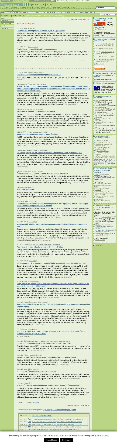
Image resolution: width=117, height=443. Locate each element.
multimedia (4, 28)
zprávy (3, 18)
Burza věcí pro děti (107, 48)
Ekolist (97, 119)
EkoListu (42, 416)
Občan (88, 1)
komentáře (4, 20)
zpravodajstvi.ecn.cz (32, 15)
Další (37, 402)
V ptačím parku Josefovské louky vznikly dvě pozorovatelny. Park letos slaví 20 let (57, 419)
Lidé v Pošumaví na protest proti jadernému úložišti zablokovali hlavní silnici (55, 429)
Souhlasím (66, 440)
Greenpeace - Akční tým (103, 183)
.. (31, 402)
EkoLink (97, 100)
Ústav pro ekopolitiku (102, 188)
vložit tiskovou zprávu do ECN (79, 19)
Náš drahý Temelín (102, 140)
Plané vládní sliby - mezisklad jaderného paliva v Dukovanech (105, 156)
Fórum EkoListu (100, 240)
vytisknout (97, 245)
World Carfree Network (102, 200)
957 (34, 402)
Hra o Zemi (98, 129)
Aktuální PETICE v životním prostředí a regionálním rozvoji (105, 75)
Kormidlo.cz (104, 104)
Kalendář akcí (61, 1)
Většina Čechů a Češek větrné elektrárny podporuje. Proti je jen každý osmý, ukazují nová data (52, 225)
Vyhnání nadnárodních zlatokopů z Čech (103, 148)
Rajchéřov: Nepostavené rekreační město (103, 144)
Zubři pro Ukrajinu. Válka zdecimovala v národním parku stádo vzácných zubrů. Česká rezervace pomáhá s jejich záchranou (51, 333)
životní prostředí (57, 56)
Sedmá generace (100, 163)
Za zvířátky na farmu (107, 56)
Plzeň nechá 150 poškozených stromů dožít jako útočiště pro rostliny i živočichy (56, 424)
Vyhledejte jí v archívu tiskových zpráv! (59, 410)
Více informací (103, 435)
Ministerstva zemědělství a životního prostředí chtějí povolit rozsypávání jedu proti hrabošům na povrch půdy (53, 305)
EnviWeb (98, 122)
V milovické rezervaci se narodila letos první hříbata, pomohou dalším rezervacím (57, 422)
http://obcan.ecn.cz (100, 29)
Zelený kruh (99, 114)
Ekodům (98, 225)
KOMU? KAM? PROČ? (102, 109)
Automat (98, 190)
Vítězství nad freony (103, 151)
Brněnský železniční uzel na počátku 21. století (103, 193)
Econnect (98, 228)
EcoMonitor (98, 125)
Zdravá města (106, 217)
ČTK (29, 419)
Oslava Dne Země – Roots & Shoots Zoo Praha (105, 44)
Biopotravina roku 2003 (102, 191)
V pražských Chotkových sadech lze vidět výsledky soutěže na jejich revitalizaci (56, 427)
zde (101, 179)
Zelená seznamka (100, 105)
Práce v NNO (70, 1)
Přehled (97, 175)
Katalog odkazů (80, 1)
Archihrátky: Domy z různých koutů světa (105, 52)
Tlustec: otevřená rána (103, 142)
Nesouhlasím (51, 440)
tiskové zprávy (6, 23)
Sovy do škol (99, 199)
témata (3, 26)
